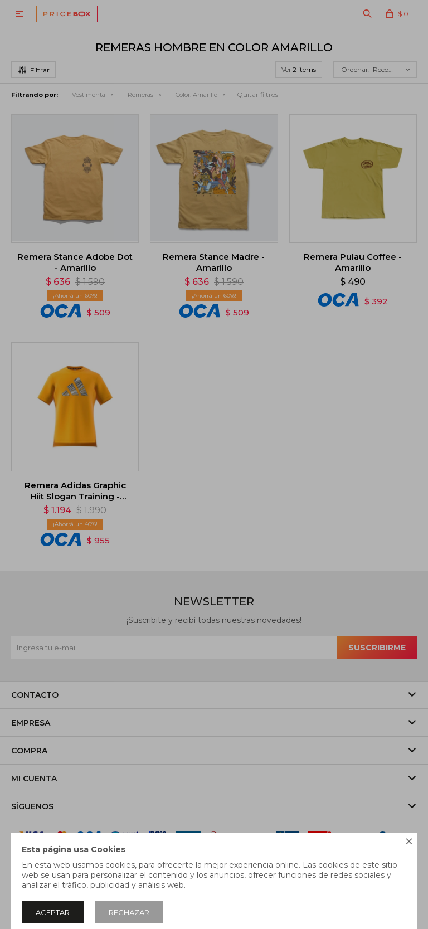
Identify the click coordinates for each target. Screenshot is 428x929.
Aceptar (53, 912)
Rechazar (129, 912)
